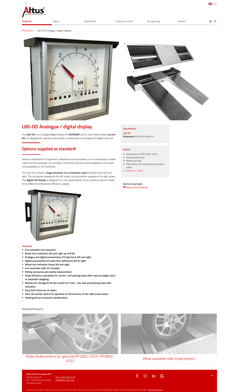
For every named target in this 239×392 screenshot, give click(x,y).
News (56, 21)
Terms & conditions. (155, 389)
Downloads (90, 21)
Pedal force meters (134, 170)
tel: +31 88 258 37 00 (65, 377)
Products (27, 21)
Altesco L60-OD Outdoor (137, 187)
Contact (182, 21)
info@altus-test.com (64, 380)
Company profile (124, 21)
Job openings (153, 21)
